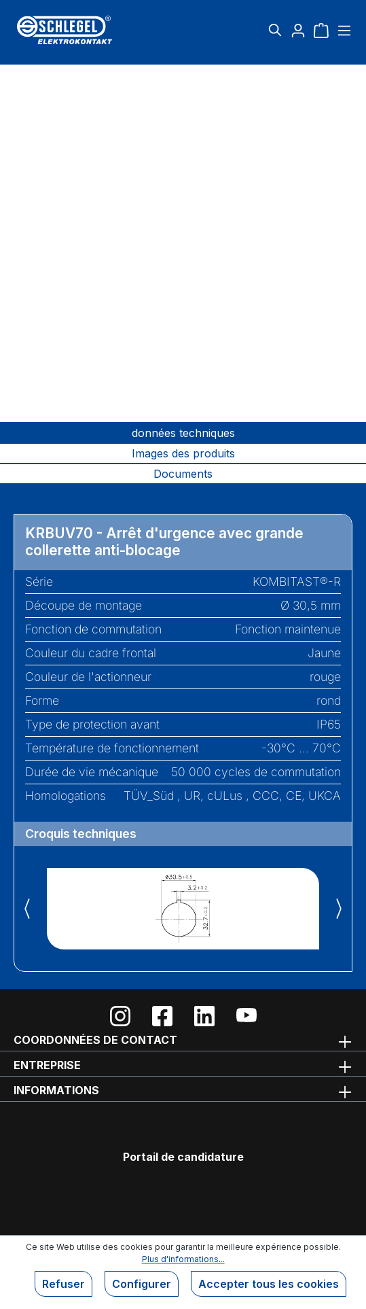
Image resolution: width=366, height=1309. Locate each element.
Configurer (141, 1284)
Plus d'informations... (183, 1259)
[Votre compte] (298, 29)
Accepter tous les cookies (268, 1284)
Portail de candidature (183, 1157)
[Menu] (342, 29)
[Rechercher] (275, 29)
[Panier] (321, 29)
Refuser (63, 1284)
